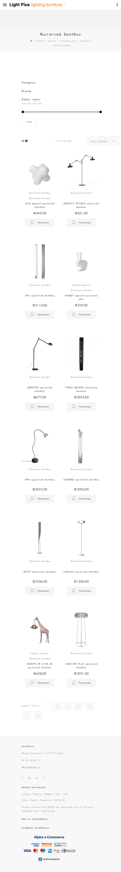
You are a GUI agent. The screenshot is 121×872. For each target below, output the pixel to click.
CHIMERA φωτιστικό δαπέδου (81, 479)
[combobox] (103, 141)
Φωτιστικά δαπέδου (62, 45)
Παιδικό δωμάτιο (81, 285)
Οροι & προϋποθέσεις (35, 819)
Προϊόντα (39, 41)
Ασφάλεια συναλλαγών (36, 827)
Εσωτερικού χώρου (68, 41)
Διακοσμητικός (85, 41)
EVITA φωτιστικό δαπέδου (40, 571)
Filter (29, 122)
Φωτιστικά (52, 41)
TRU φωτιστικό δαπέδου (40, 295)
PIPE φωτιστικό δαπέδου (40, 479)
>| (38, 715)
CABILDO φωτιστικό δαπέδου (81, 571)
